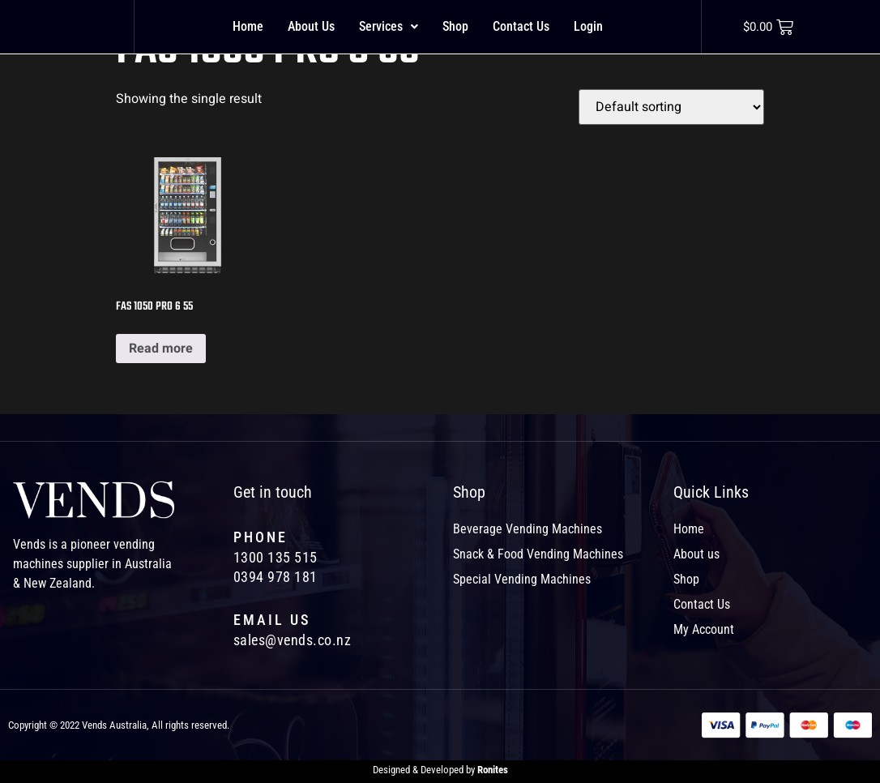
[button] (388, 26)
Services (388, 26)
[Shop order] (671, 107)
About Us (311, 26)
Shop (455, 26)
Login (588, 26)
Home (248, 26)
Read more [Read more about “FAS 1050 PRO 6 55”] (161, 348)
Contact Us (521, 26)
